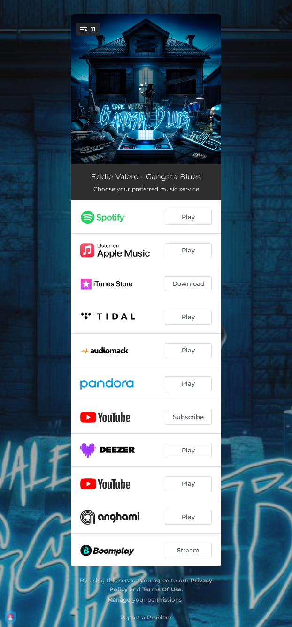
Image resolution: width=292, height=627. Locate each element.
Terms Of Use (162, 589)
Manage (119, 599)
